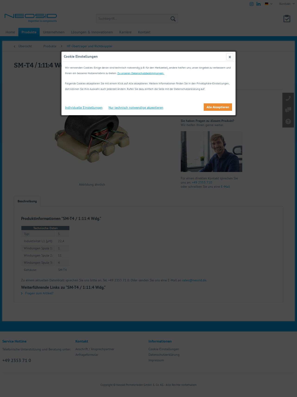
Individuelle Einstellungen (84, 107)
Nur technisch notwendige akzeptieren (136, 107)
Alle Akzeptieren (218, 107)
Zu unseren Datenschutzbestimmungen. (140, 73)
